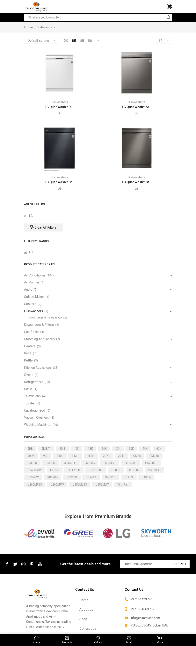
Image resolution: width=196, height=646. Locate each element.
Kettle (28, 360)
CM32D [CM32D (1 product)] (32, 463)
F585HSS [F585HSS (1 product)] (110, 463)
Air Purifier (31, 282)
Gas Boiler (31, 332)
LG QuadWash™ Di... (59, 107)
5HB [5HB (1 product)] (30, 448)
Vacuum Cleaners (36, 417)
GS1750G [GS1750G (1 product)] (130, 463)
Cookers (30, 304)
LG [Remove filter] (31, 216)
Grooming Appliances (39, 339)
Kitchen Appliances (38, 368)
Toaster (29, 403)
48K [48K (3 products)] (145, 448)
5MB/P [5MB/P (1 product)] (46, 448)
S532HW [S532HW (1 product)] (33, 477)
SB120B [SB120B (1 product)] (52, 477)
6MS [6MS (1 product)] (62, 448)
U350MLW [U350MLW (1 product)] (102, 484)
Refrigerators (33, 382)
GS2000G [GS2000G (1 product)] (151, 463)
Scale (28, 389)
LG (59, 113)
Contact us (87, 628)
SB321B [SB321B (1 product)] (110, 477)
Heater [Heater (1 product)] (54, 470)
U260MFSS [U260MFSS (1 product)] (35, 484)
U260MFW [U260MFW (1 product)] (57, 484)
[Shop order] (41, 41)
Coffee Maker (34, 297)
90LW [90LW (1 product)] (31, 455)
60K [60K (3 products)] (158, 448)
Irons (27, 353)
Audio (28, 289)
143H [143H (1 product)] (75, 455)
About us (86, 609)
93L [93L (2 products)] (45, 455)
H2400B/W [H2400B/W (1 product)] (35, 470)
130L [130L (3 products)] (60, 455)
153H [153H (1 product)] (90, 455)
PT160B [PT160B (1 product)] (134, 470)
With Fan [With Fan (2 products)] (123, 484)
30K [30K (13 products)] (117, 448)
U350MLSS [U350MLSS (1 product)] (80, 484)
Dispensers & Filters (39, 325)
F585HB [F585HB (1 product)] (90, 463)
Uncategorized (34, 410)
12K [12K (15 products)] (76, 448)
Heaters (30, 346)
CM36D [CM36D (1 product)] (50, 463)
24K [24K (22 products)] (104, 448)
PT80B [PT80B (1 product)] (115, 470)
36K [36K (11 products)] (131, 448)
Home (28, 27)
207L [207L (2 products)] (106, 455)
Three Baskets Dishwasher (44, 318)
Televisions (32, 396)
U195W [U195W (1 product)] (146, 477)
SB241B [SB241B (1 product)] (91, 477)
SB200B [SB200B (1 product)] (72, 477)
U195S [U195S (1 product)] (128, 477)
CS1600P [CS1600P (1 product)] (70, 463)
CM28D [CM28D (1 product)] (154, 455)
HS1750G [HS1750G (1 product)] (74, 470)
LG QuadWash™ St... (136, 107)
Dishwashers (59, 102)
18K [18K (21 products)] (90, 448)
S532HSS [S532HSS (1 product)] (154, 470)
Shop (83, 619)
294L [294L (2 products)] (121, 455)
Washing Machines (37, 425)
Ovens (28, 375)
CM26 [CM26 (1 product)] (137, 455)
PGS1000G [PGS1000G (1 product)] (96, 470)
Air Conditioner (34, 275)
